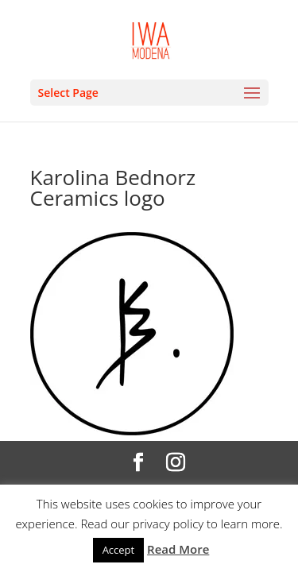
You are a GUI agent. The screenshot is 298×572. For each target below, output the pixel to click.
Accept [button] (119, 550)
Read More (178, 549)
